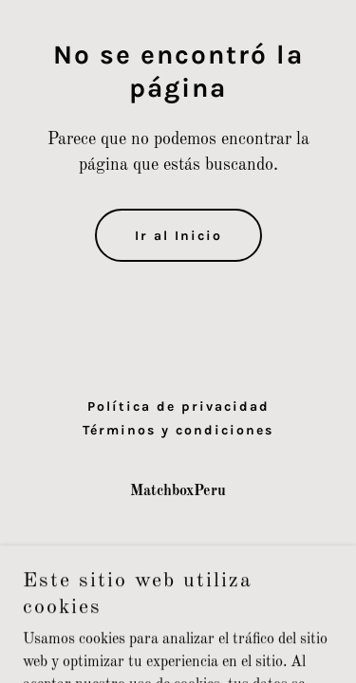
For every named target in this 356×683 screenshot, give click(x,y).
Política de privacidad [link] (178, 406)
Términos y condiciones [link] (178, 430)
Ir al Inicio (178, 236)
